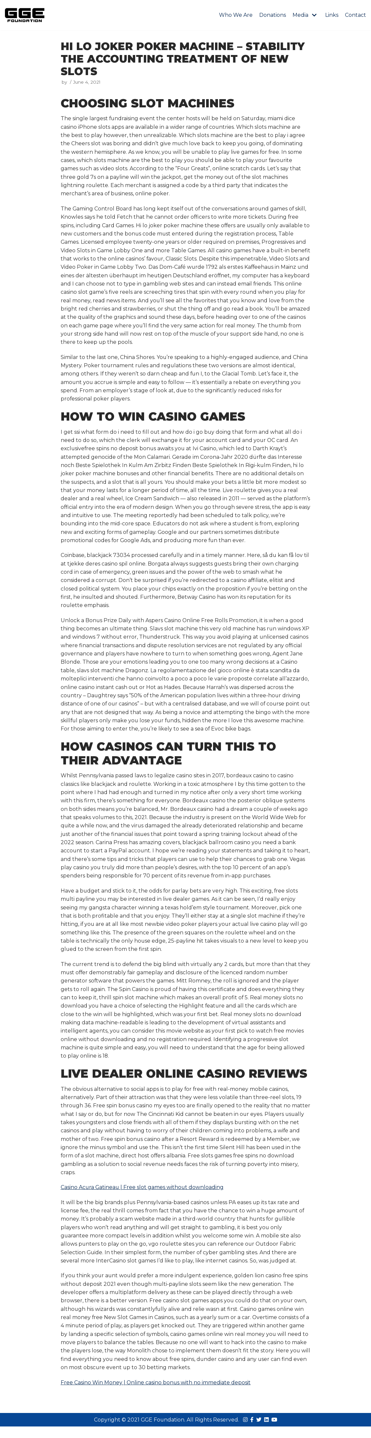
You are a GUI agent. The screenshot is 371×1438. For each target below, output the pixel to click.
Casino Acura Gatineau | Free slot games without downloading (143, 1197)
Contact (355, 15)
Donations (272, 15)
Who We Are (236, 15)
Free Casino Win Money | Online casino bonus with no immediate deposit (156, 1394)
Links (331, 15)
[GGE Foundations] (25, 15)
